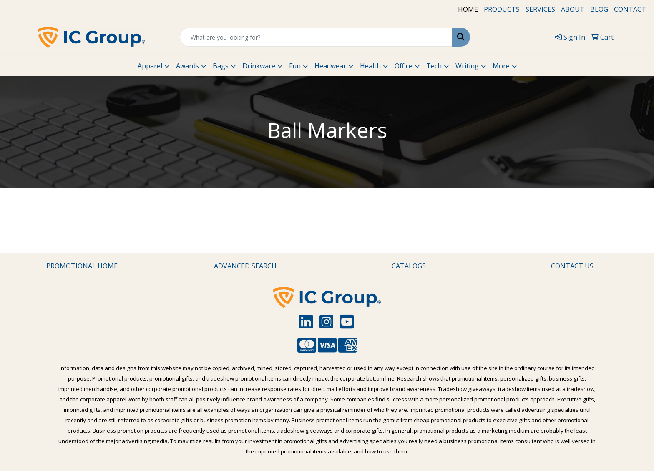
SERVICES (540, 9)
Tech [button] (434, 65)
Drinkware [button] (258, 65)
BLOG (599, 9)
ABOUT (572, 9)
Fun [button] (295, 65)
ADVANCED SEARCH (245, 266)
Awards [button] (187, 65)
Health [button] (370, 65)
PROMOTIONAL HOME (82, 266)
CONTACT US (572, 266)
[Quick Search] (316, 37)
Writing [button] (467, 65)
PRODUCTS (502, 9)
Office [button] (404, 65)
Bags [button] (221, 65)
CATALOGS (409, 266)
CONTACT (630, 9)
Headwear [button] (330, 65)
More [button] (501, 65)
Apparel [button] (150, 65)
